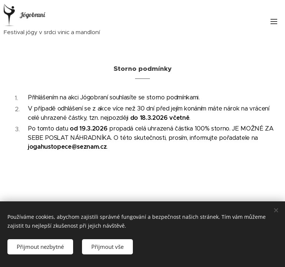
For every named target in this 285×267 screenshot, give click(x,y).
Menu (274, 21)
